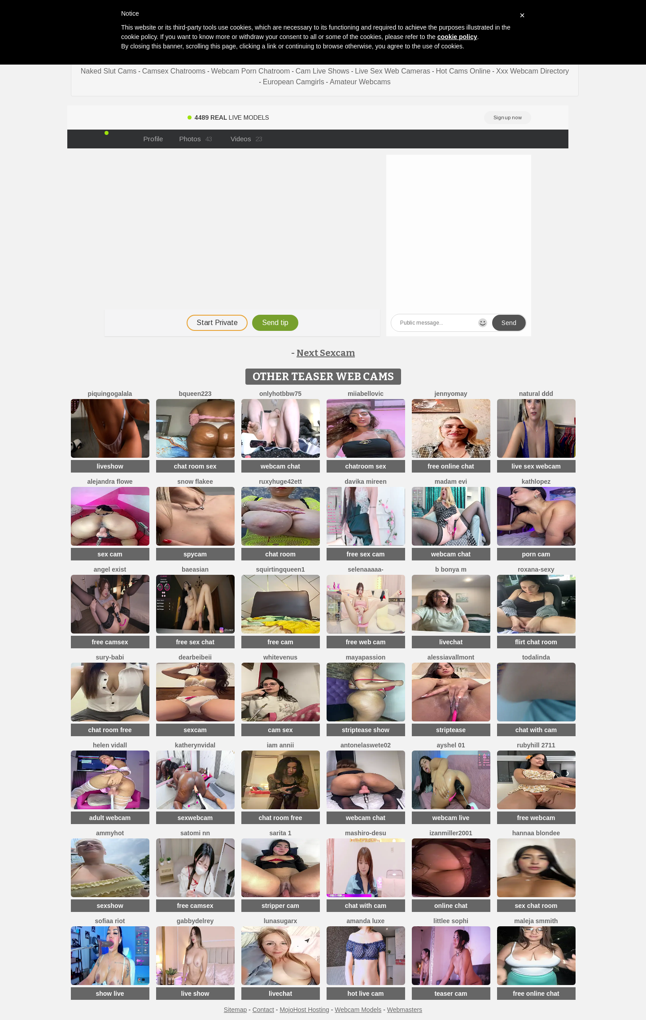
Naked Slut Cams (109, 71)
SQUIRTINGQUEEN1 (280, 569)
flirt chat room (536, 642)
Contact (263, 1009)
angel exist (110, 569)
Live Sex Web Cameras (392, 71)
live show (195, 993)
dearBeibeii (195, 657)
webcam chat (280, 466)
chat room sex (195, 466)
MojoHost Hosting (304, 1009)
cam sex (280, 730)
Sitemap (235, 1009)
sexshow (109, 905)
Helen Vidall (110, 745)
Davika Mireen (365, 481)
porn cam (536, 554)
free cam (280, 642)
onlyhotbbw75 (280, 393)
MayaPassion (366, 657)
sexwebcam (195, 817)
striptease (451, 730)
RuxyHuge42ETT (280, 481)
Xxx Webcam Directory (532, 71)
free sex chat (195, 642)
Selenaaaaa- (365, 569)
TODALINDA (536, 657)
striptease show (365, 730)
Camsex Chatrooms (173, 71)
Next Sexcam (326, 352)
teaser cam (450, 993)
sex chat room (536, 905)
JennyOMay (450, 393)
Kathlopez (536, 481)
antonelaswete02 (365, 745)
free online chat (451, 466)
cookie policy (457, 36)
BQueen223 (195, 393)
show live (110, 993)
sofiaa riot (110, 921)
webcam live (451, 817)
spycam (195, 554)
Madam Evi (451, 481)
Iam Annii (280, 745)
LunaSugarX (280, 921)
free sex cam (366, 554)
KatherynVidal (195, 745)
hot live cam (366, 993)
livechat (451, 642)
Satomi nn (195, 833)
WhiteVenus (280, 657)
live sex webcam (536, 466)
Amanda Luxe (366, 921)
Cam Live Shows (322, 71)
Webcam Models (358, 1009)
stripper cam (280, 905)
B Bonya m (451, 569)
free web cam (366, 642)
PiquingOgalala (110, 393)
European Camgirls (293, 82)
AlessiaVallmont (451, 657)
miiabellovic (366, 393)
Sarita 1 (280, 833)
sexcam (194, 730)
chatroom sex (365, 466)
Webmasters (404, 1009)
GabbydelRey (195, 921)
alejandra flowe (109, 481)
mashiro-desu (365, 833)
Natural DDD (536, 393)
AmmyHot (110, 833)
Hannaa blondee (536, 833)
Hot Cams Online (463, 71)
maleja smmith (536, 921)
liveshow (109, 466)
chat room (280, 554)
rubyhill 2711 (536, 745)
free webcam (536, 817)
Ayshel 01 (450, 745)
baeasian (195, 569)
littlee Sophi (450, 921)
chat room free (109, 730)
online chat (450, 905)
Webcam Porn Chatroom (250, 71)
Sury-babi (110, 657)
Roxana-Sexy (536, 569)
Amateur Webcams (360, 82)
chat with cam (536, 730)
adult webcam (110, 817)
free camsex (110, 642)
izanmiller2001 (450, 833)
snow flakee (195, 481)
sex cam (109, 554)
